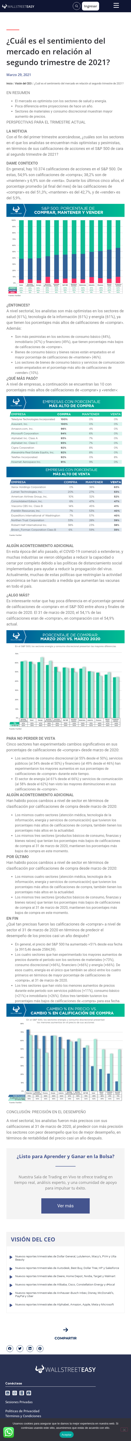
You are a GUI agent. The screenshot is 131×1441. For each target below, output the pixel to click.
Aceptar (67, 1434)
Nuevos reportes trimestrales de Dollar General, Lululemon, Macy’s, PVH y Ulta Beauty (65, 1258)
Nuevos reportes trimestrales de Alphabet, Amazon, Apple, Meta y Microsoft (64, 1304)
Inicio (9, 83)
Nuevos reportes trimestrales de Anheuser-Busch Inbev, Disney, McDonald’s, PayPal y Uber (64, 1294)
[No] (124, 1429)
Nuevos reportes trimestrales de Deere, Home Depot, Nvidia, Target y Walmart (65, 1276)
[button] (9, 1348)
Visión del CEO (23, 83)
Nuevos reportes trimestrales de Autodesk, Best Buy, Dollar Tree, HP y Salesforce (67, 1268)
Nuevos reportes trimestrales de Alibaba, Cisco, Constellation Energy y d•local (65, 1284)
